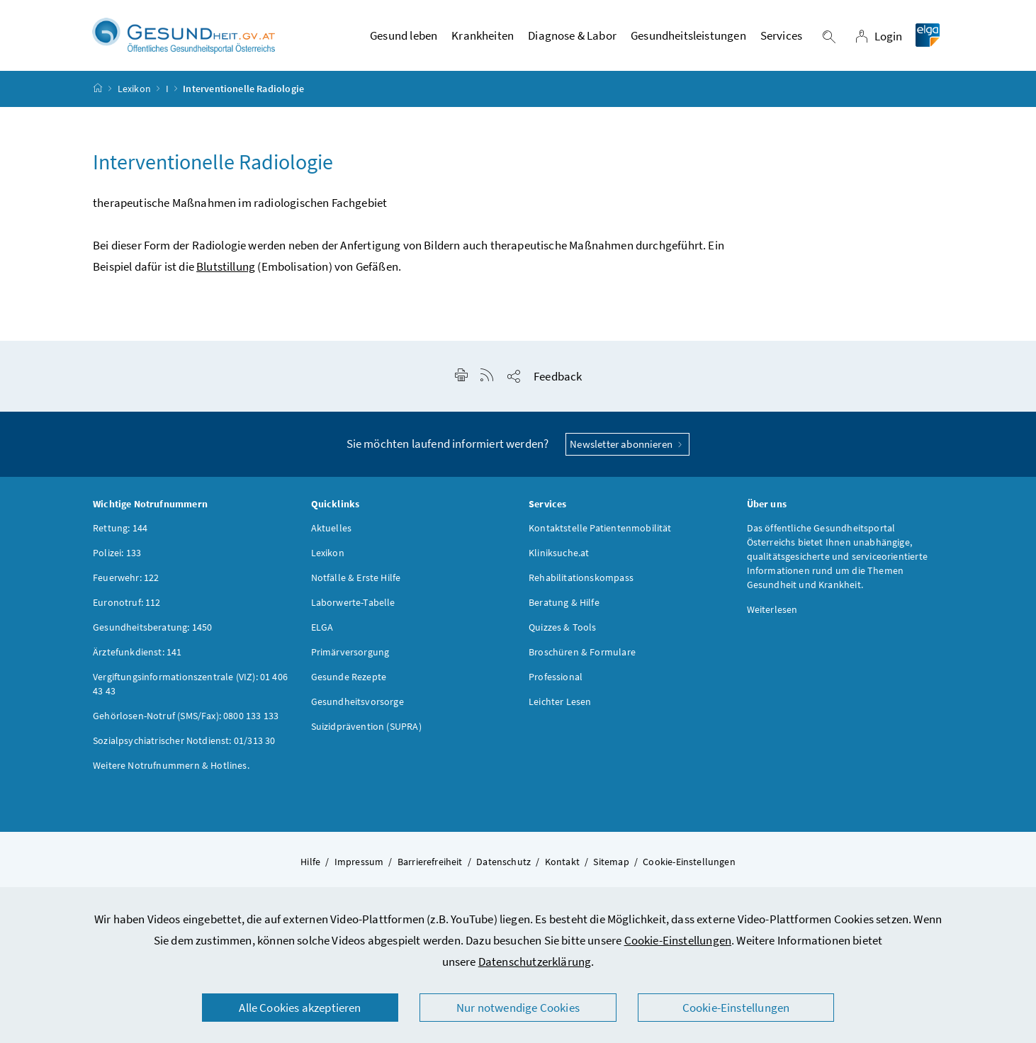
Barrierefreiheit (430, 868)
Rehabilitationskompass (581, 583)
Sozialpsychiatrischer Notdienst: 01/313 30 (184, 746)
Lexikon (134, 95)
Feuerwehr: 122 (126, 583)
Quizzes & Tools (563, 633)
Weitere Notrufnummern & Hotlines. (171, 771)
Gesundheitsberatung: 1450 (152, 633)
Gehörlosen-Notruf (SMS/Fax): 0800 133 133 (185, 722)
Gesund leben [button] (403, 39)
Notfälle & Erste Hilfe (356, 583)
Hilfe (310, 868)
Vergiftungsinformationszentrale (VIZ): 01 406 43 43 (190, 690)
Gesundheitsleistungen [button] (688, 39)
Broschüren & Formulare (582, 658)
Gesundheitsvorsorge (357, 707)
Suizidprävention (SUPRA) (366, 732)
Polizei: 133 (117, 559)
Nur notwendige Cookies (518, 1007)
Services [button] (781, 39)
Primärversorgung (350, 658)
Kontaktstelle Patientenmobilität (600, 534)
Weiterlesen (772, 615)
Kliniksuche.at (559, 559)
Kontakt (562, 868)
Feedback (558, 383)
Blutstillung (225, 273)
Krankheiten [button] (482, 39)
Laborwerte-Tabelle (353, 608)
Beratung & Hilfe (564, 608)
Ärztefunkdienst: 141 (137, 658)
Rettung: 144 (120, 534)
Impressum (359, 868)
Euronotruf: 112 (127, 608)
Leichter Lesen (560, 707)
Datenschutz (503, 868)
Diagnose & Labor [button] (572, 39)
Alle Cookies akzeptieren (300, 1007)
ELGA (322, 633)
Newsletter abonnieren (627, 450)
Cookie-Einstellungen (678, 940)
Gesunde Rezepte (349, 683)
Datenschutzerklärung (535, 961)
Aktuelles (331, 534)
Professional (555, 683)
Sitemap (611, 868)
